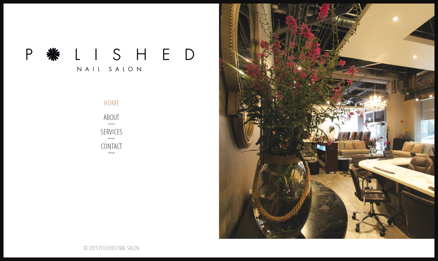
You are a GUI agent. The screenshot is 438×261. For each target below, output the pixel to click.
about (111, 117)
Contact (111, 146)
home (111, 103)
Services (111, 131)
